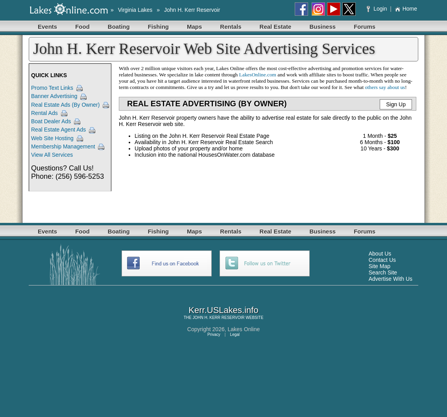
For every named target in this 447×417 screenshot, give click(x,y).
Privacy (213, 334)
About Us (380, 253)
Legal (235, 334)
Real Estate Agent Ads (58, 129)
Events (47, 26)
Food (82, 26)
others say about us (385, 87)
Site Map (379, 266)
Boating (119, 26)
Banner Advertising (54, 96)
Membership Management (63, 146)
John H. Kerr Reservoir (192, 10)
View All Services (52, 155)
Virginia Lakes (135, 10)
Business (322, 26)
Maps (194, 26)
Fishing (158, 26)
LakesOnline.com (257, 75)
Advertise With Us (390, 279)
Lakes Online (244, 329)
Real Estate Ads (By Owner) (65, 105)
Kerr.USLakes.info (223, 310)
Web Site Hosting (52, 138)
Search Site (383, 272)
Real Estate (276, 26)
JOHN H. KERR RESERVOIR (218, 317)
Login (377, 9)
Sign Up (396, 104)
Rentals (230, 26)
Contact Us (382, 260)
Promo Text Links (52, 88)
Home (406, 9)
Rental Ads (44, 113)
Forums (364, 26)
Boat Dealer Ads (51, 121)
